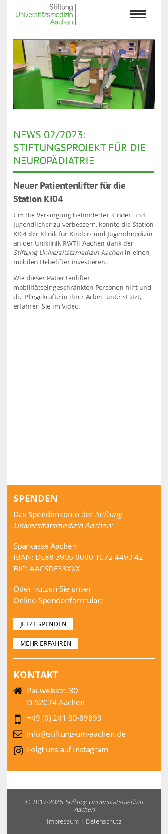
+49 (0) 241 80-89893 (64, 718)
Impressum (63, 821)
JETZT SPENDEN (43, 624)
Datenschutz (103, 821)
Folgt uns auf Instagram (67, 749)
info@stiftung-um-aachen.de (76, 734)
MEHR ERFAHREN (46, 643)
